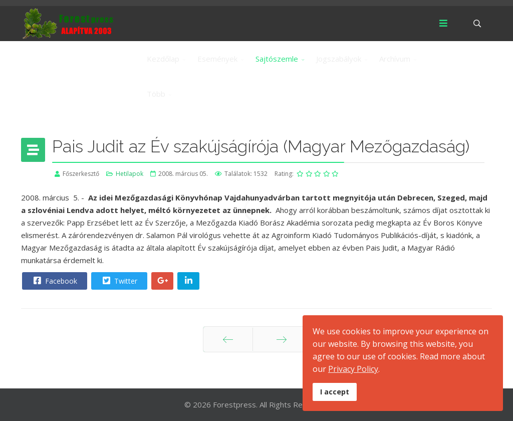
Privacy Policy (353, 368)
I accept (334, 391)
